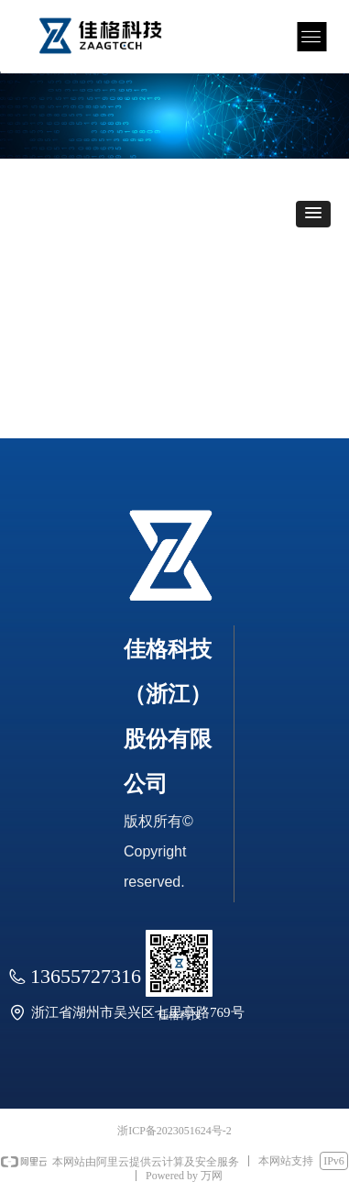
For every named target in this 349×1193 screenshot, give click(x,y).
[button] (313, 214)
